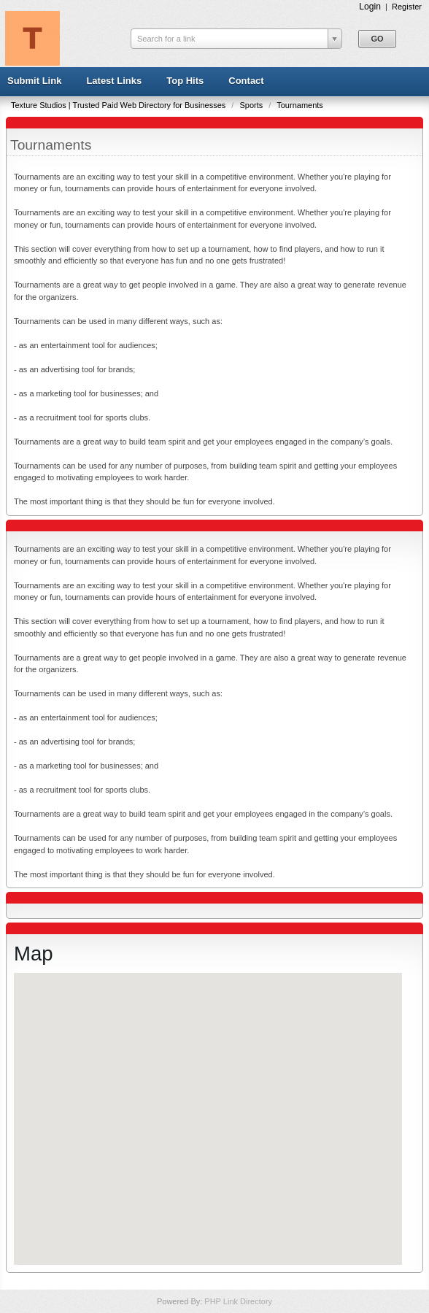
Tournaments (300, 105)
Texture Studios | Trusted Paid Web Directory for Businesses (119, 105)
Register (407, 6)
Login (370, 6)
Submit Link (34, 80)
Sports (252, 105)
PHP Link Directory (238, 1301)
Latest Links (114, 80)
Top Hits (185, 80)
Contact (245, 80)
